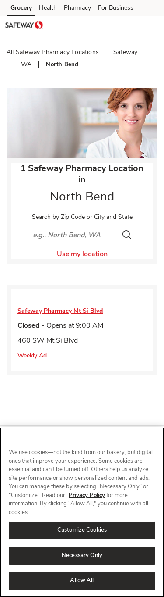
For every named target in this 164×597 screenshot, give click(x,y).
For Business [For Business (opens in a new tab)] (115, 8)
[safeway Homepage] (24, 26)
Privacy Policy (87, 495)
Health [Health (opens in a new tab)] (48, 8)
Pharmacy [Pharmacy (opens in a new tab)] (77, 8)
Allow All (82, 580)
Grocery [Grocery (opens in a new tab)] (21, 8)
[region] (82, 512)
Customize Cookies (82, 530)
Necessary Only (82, 555)
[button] (150, 26)
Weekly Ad (32, 355)
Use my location (82, 254)
